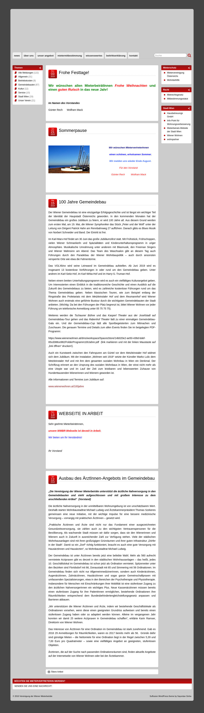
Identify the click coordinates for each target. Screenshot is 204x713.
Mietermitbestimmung (70, 55)
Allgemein (23, 76)
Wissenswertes (94, 55)
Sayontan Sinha (184, 696)
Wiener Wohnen (174, 135)
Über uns (29, 55)
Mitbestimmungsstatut (177, 98)
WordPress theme (166, 696)
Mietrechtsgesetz (175, 95)
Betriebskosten (25, 80)
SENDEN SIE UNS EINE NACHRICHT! (33, 686)
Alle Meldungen (25, 72)
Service (21, 92)
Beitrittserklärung (115, 55)
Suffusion (154, 696)
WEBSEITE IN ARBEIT (81, 413)
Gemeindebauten (26, 85)
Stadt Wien (23, 96)
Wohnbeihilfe (173, 80)
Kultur (21, 88)
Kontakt (133, 55)
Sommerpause (73, 130)
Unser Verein (24, 100)
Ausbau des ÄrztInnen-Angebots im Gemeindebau (107, 478)
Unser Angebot (45, 55)
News (17, 55)
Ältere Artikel (57, 672)
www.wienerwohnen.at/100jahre (66, 386)
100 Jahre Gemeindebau (82, 201)
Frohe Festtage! (74, 72)
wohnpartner (173, 139)
